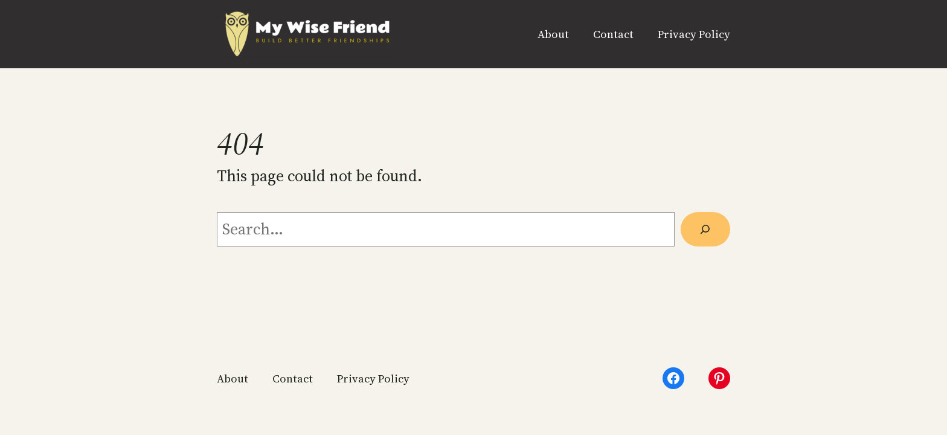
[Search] (705, 229)
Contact (613, 34)
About (553, 34)
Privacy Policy (694, 34)
